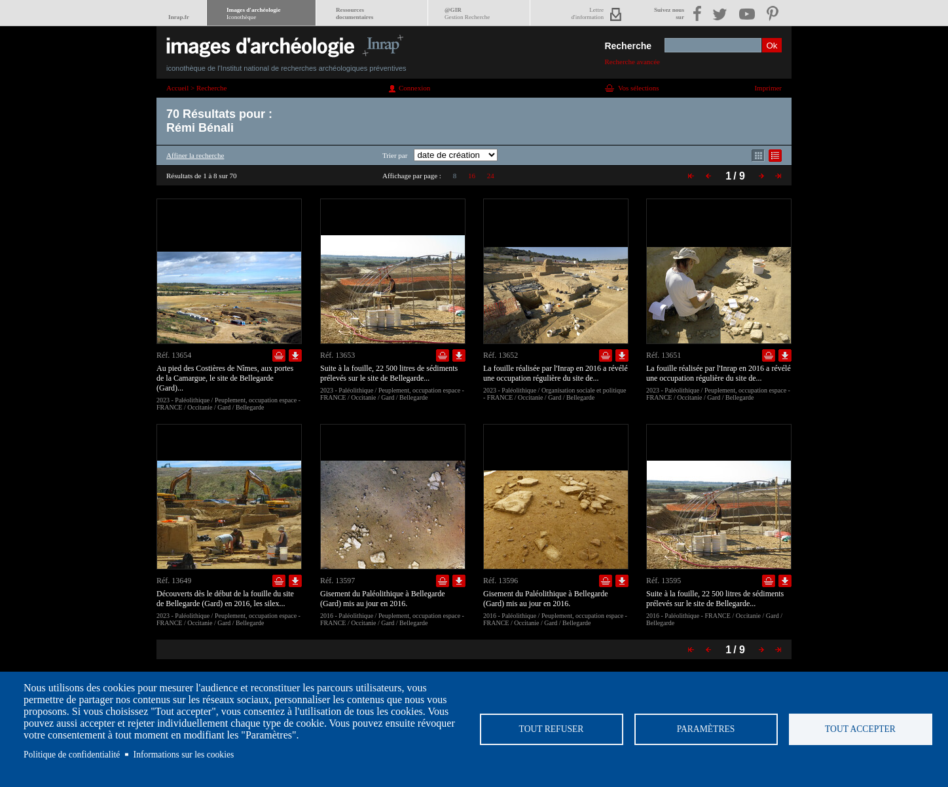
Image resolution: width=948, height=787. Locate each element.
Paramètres (706, 729)
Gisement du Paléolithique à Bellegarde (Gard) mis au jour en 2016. (382, 598)
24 (490, 176)
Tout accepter (860, 729)
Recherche (627, 46)
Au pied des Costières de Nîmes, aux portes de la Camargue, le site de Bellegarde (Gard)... (224, 378)
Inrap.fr (178, 17)
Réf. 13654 (173, 355)
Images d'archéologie (253, 13)
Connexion (414, 88)
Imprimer (768, 88)
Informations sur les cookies (184, 754)
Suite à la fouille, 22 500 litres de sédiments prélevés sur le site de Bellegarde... (389, 373)
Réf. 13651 (663, 355)
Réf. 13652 (500, 355)
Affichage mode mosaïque (758, 155)
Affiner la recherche (195, 155)
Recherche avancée (632, 62)
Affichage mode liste (775, 155)
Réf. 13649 (173, 580)
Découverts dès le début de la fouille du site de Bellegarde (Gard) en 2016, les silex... (225, 598)
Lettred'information (588, 13)
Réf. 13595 (663, 580)
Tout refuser (551, 729)
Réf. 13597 (337, 580)
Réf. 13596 (500, 580)
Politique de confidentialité (72, 754)
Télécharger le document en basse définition (295, 355)
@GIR (467, 13)
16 (471, 176)
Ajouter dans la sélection (278, 355)
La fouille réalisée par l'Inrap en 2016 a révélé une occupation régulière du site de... (555, 373)
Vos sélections (638, 88)
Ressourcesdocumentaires (354, 13)
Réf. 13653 (337, 355)
